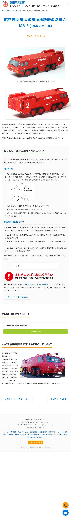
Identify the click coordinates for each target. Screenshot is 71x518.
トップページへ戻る (58, 399)
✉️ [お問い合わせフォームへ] (65, 512)
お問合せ (10, 434)
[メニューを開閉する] (67, 4)
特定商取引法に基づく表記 (35, 437)
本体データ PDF (35, 331)
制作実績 (13, 432)
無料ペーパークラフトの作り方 (18, 297)
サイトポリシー (62, 434)
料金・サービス (23, 432)
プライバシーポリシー (48, 434)
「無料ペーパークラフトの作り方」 (36, 284)
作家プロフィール (54, 432)
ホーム (4, 11)
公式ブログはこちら (35, 442)
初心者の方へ (35, 434)
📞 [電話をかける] (65, 505)
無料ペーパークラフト (14, 11)
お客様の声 (43, 432)
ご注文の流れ (34, 432)
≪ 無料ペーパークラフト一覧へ (17, 399)
